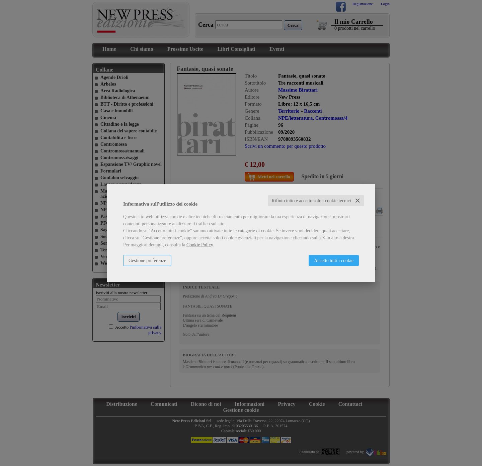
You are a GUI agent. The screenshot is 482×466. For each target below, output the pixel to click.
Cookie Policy (199, 244)
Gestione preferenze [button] (147, 260)
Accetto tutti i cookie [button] (333, 260)
